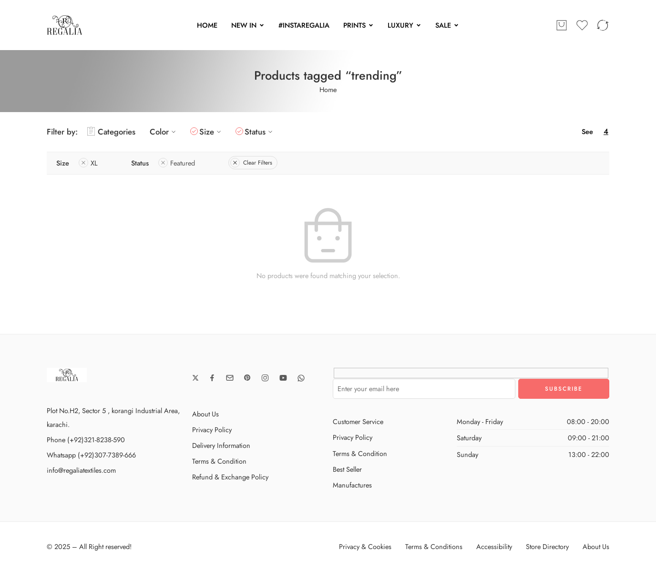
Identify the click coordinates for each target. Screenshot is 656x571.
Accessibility (494, 546)
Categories (111, 131)
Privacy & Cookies (365, 546)
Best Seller (347, 469)
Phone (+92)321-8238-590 (86, 440)
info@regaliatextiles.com (81, 470)
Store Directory (547, 546)
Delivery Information (221, 445)
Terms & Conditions (433, 546)
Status (260, 131)
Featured (176, 163)
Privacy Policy (212, 430)
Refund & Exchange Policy (230, 477)
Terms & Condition (219, 461)
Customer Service (358, 421)
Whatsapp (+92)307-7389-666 (91, 455)
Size (211, 131)
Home (328, 89)
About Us (205, 414)
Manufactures (352, 485)
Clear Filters (251, 162)
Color (164, 131)
